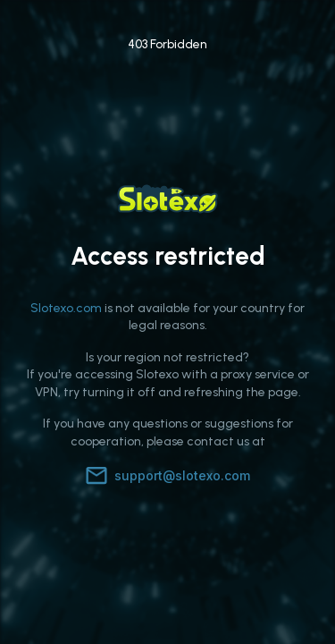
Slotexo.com (66, 308)
